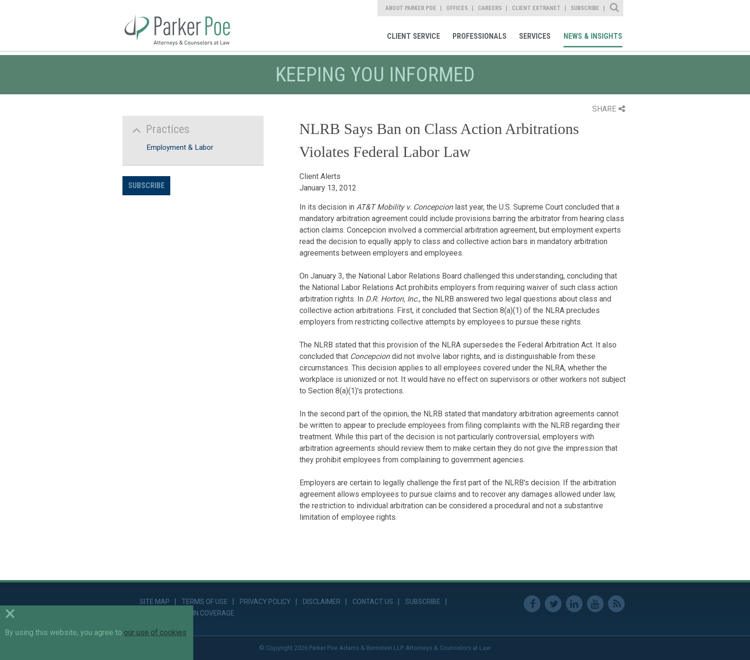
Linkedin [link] (574, 603)
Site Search (615, 8)
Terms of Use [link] (205, 601)
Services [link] (535, 36)
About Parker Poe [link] (411, 8)
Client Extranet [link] (536, 8)
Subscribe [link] (585, 8)
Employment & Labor (179, 147)
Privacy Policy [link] (265, 601)
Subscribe (146, 185)
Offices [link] (457, 8)
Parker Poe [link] (182, 25)
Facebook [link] (532, 603)
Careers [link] (490, 8)
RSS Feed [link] (616, 603)
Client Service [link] (413, 36)
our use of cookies (155, 632)
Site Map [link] (155, 601)
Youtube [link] (595, 603)
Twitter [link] (553, 603)
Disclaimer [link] (322, 601)
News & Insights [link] (592, 36)
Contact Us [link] (373, 601)
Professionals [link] (479, 36)
